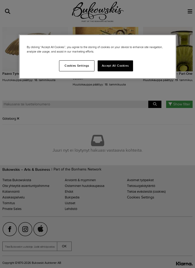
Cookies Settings (77, 65)
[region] (97, 57)
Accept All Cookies (115, 65)
